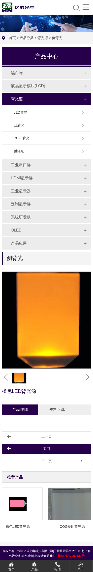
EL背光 (19, 125)
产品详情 (20, 409)
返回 (46, 449)
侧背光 (57, 38)
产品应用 (19, 243)
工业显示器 (21, 191)
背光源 (42, 38)
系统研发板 (21, 217)
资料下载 (57, 409)
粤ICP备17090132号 (70, 556)
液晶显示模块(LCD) (28, 86)
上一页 (46, 436)
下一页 (46, 461)
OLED (16, 230)
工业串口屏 (21, 165)
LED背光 (20, 112)
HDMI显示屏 (22, 178)
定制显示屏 (21, 204)
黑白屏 (17, 73)
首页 (12, 38)
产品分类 (26, 38)
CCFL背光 (21, 138)
